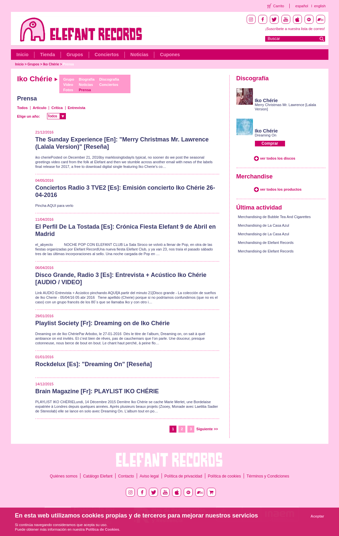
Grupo (68, 79)
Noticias (139, 54)
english (320, 6)
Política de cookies (224, 476)
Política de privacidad (183, 476)
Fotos (68, 90)
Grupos (75, 54)
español (301, 6)
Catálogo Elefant (98, 476)
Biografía (87, 79)
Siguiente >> (207, 429)
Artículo (40, 108)
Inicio (23, 54)
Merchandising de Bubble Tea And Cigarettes (274, 217)
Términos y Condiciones (268, 476)
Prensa (68, 64)
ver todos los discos (277, 158)
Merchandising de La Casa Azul (263, 225)
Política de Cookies (102, 529)
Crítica (57, 108)
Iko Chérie (51, 64)
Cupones (170, 54)
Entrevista (76, 108)
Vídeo (68, 85)
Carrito (278, 6)
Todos (22, 108)
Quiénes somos (63, 476)
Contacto (126, 476)
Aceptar (317, 516)
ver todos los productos (281, 189)
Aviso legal (149, 476)
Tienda (47, 54)
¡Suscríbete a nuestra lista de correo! (295, 29)
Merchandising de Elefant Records (266, 243)
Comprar (270, 143)
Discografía (109, 79)
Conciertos (107, 54)
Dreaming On (265, 135)
